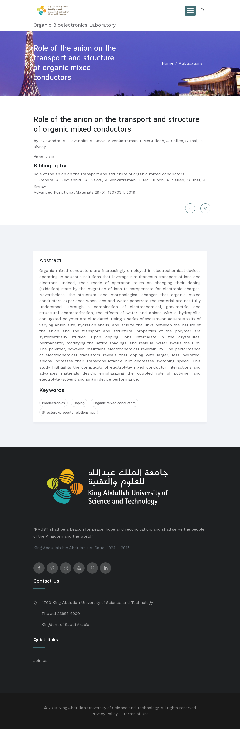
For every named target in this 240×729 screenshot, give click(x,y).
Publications (191, 63)
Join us (40, 660)
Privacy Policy (104, 713)
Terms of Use (136, 713)
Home (167, 63)
